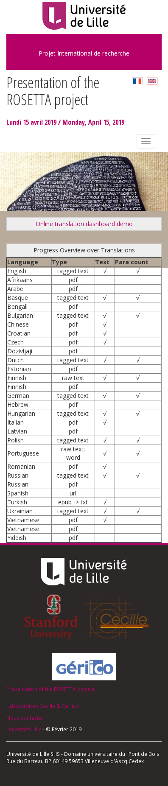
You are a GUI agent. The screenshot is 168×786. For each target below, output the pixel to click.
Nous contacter (25, 717)
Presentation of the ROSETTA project (50, 688)
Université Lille (24, 729)
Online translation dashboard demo (84, 224)
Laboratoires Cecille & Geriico (42, 705)
